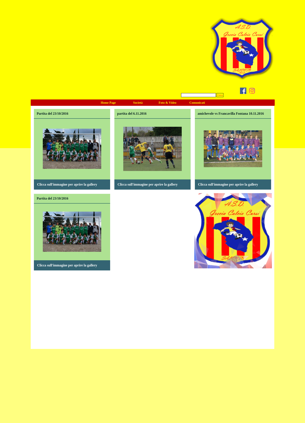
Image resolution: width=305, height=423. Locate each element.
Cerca (220, 95)
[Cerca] (198, 95)
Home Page (108, 102)
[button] (72, 128)
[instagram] (252, 91)
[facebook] (243, 91)
